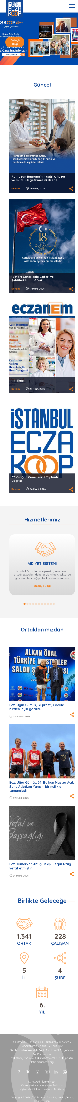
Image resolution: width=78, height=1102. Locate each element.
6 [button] (39, 604)
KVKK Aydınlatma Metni (42, 1081)
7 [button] (42, 604)
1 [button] (25, 604)
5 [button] (36, 604)
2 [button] (27, 604)
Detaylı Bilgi (15, 42)
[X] (28, 1070)
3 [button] (30, 604)
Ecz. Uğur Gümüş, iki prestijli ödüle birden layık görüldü (36, 707)
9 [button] (48, 604)
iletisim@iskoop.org (42, 1062)
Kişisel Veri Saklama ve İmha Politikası (42, 1089)
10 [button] (51, 604)
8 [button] (45, 604)
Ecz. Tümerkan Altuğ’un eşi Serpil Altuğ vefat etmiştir (40, 866)
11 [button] (54, 604)
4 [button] (33, 604)
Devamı (15, 188)
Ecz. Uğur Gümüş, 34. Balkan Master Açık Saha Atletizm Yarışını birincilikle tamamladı (41, 786)
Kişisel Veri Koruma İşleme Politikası (42, 1085)
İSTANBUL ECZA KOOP (15, 8)
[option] (39, 39)
